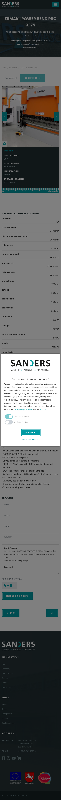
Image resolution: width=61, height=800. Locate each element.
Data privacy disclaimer (23, 409)
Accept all (31, 432)
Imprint (43, 409)
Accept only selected (30, 440)
